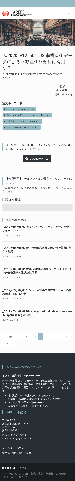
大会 (25, 473)
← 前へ (9, 336)
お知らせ (61, 473)
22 (65, 336)
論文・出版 (37, 473)
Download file (36, 158)
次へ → (7, 343)
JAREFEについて (12, 473)
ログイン (24, 468)
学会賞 (49, 473)
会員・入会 (10, 477)
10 (55, 336)
